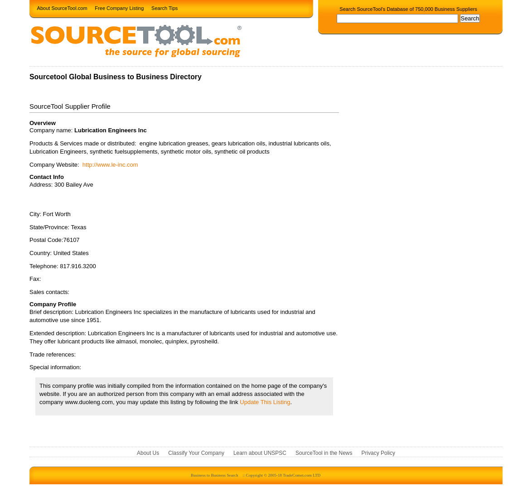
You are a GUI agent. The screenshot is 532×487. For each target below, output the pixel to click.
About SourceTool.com (62, 7)
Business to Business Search (214, 475)
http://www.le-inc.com (110, 164)
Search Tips (164, 7)
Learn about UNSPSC (259, 453)
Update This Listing (265, 402)
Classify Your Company (196, 453)
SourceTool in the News (324, 453)
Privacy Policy (378, 453)
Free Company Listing (119, 7)
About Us (148, 453)
